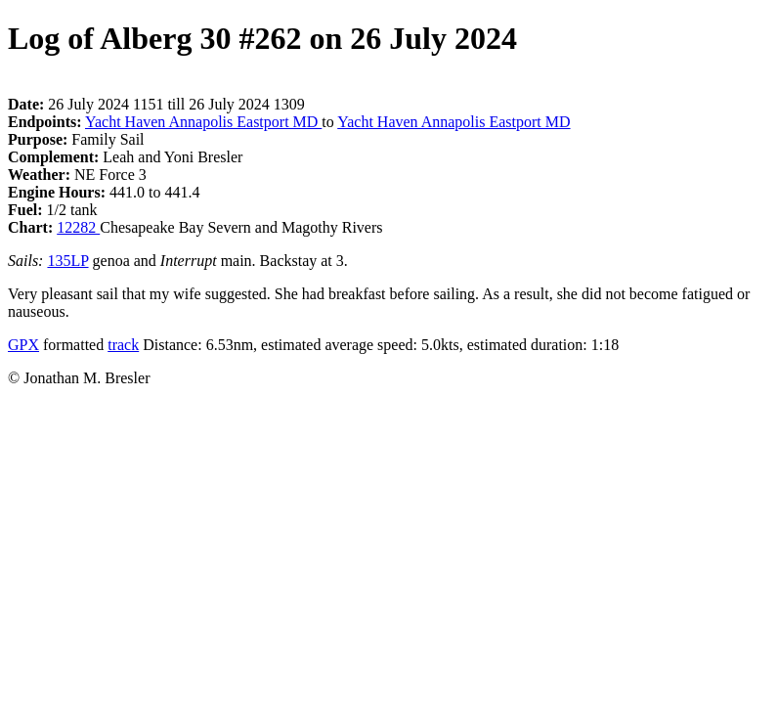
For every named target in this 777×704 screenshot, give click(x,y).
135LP (67, 260)
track (123, 344)
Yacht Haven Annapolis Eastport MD (203, 121)
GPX (23, 344)
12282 (78, 227)
